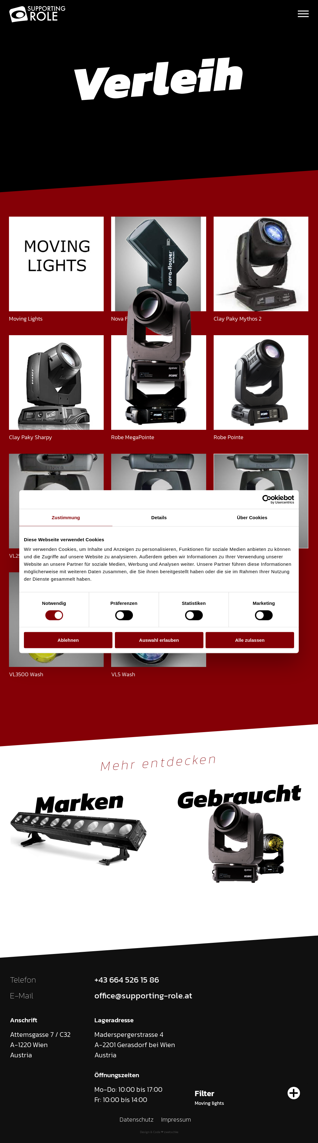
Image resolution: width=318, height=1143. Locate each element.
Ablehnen (68, 640)
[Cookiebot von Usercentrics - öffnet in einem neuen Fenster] (267, 499)
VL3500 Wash (26, 674)
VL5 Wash (123, 674)
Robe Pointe (228, 437)
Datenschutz (137, 1119)
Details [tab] (159, 517)
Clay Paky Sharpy (30, 437)
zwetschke (171, 1132)
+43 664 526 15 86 (126, 980)
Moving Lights (26, 318)
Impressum (176, 1119)
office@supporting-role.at (143, 995)
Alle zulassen (250, 640)
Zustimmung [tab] (66, 517)
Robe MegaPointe (132, 437)
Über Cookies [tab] (252, 517)
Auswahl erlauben (159, 640)
